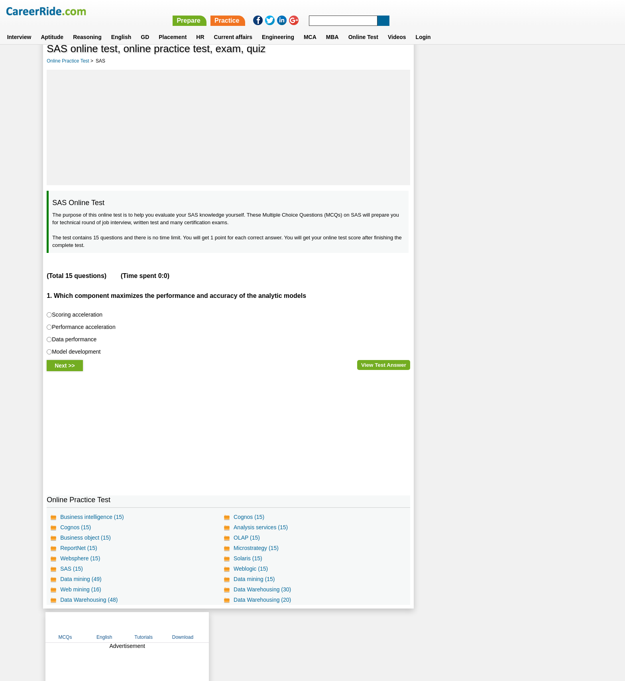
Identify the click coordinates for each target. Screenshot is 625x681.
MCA (310, 27)
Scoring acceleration (77, 314)
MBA (332, 27)
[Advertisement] (228, 127)
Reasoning (87, 27)
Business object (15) (85, 537)
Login (423, 27)
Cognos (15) (249, 517)
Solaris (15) (248, 558)
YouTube (369, 627)
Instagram (399, 627)
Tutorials (514, 61)
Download (553, 61)
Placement (173, 27)
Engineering (278, 27)
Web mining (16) (80, 589)
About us (240, 627)
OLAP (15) (247, 537)
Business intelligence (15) (92, 517)
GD (145, 27)
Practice (456, 11)
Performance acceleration (84, 327)
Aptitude (52, 27)
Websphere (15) (80, 558)
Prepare (418, 11)
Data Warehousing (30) (262, 589)
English (121, 27)
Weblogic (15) (251, 569)
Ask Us (341, 627)
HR (200, 27)
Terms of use (309, 627)
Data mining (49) (81, 579)
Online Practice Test (68, 61)
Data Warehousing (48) (89, 600)
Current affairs (233, 27)
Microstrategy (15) (256, 548)
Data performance (74, 339)
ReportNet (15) (78, 548)
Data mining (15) (254, 579)
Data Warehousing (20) (262, 600)
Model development (76, 351)
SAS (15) (71, 569)
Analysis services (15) (261, 527)
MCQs (435, 61)
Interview (19, 27)
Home (213, 627)
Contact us (272, 627)
